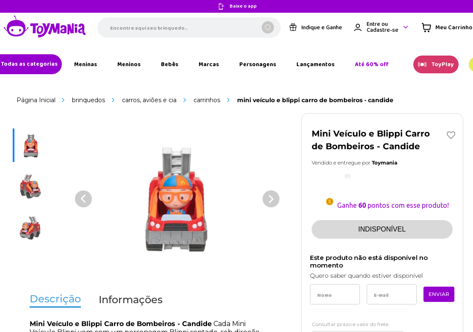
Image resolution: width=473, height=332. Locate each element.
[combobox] (189, 27)
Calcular (428, 322)
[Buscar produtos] (268, 27)
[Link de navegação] (45, 27)
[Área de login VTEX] (381, 27)
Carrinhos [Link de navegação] (207, 100)
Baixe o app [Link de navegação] (243, 6)
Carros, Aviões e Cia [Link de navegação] (149, 100)
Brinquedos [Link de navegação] (88, 100)
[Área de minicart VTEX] (447, 27)
